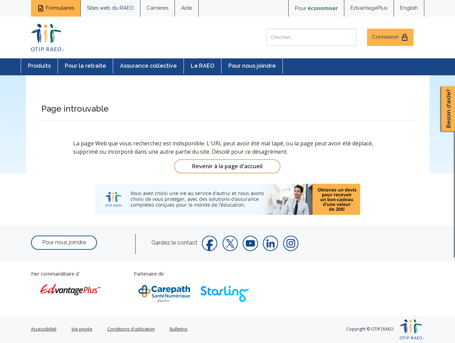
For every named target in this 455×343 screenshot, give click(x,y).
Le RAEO (202, 66)
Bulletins (179, 329)
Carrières (157, 8)
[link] (227, 199)
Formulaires (55, 8)
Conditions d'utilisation (131, 329)
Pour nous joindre (252, 66)
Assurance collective (148, 66)
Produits (39, 66)
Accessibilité (44, 329)
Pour (316, 7)
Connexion (390, 37)
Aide (186, 8)
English (409, 8)
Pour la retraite (85, 66)
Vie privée (81, 329)
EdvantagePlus (368, 8)
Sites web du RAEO (110, 8)
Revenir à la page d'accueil (227, 166)
